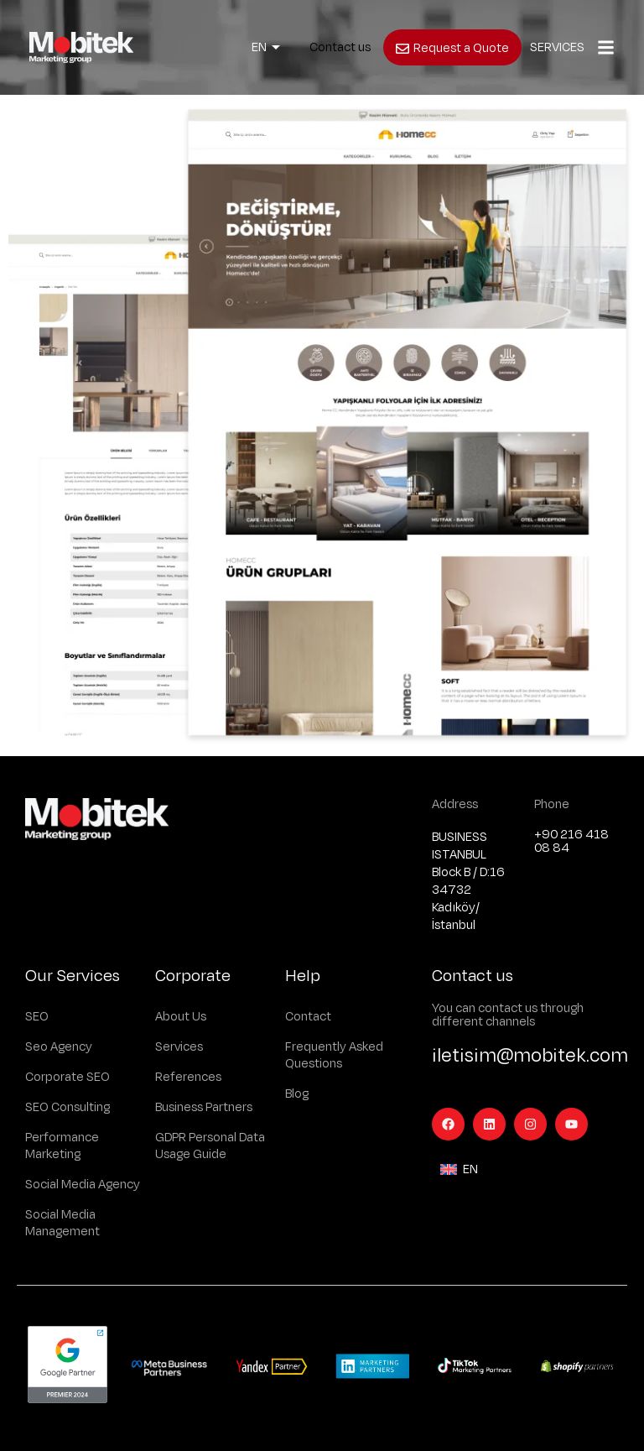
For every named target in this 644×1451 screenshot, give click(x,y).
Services (179, 1047)
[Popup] (606, 47)
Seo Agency (58, 1047)
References (188, 1077)
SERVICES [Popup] (557, 47)
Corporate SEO (67, 1077)
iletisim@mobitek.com (530, 1055)
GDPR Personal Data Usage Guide (210, 1146)
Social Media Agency (82, 1184)
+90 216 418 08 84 (571, 841)
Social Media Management (62, 1223)
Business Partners (203, 1107)
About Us (180, 1017)
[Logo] (81, 47)
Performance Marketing (62, 1146)
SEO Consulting (67, 1107)
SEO (37, 1017)
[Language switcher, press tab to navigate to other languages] (265, 47)
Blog (297, 1094)
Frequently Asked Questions (334, 1055)
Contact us (340, 47)
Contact (308, 1017)
